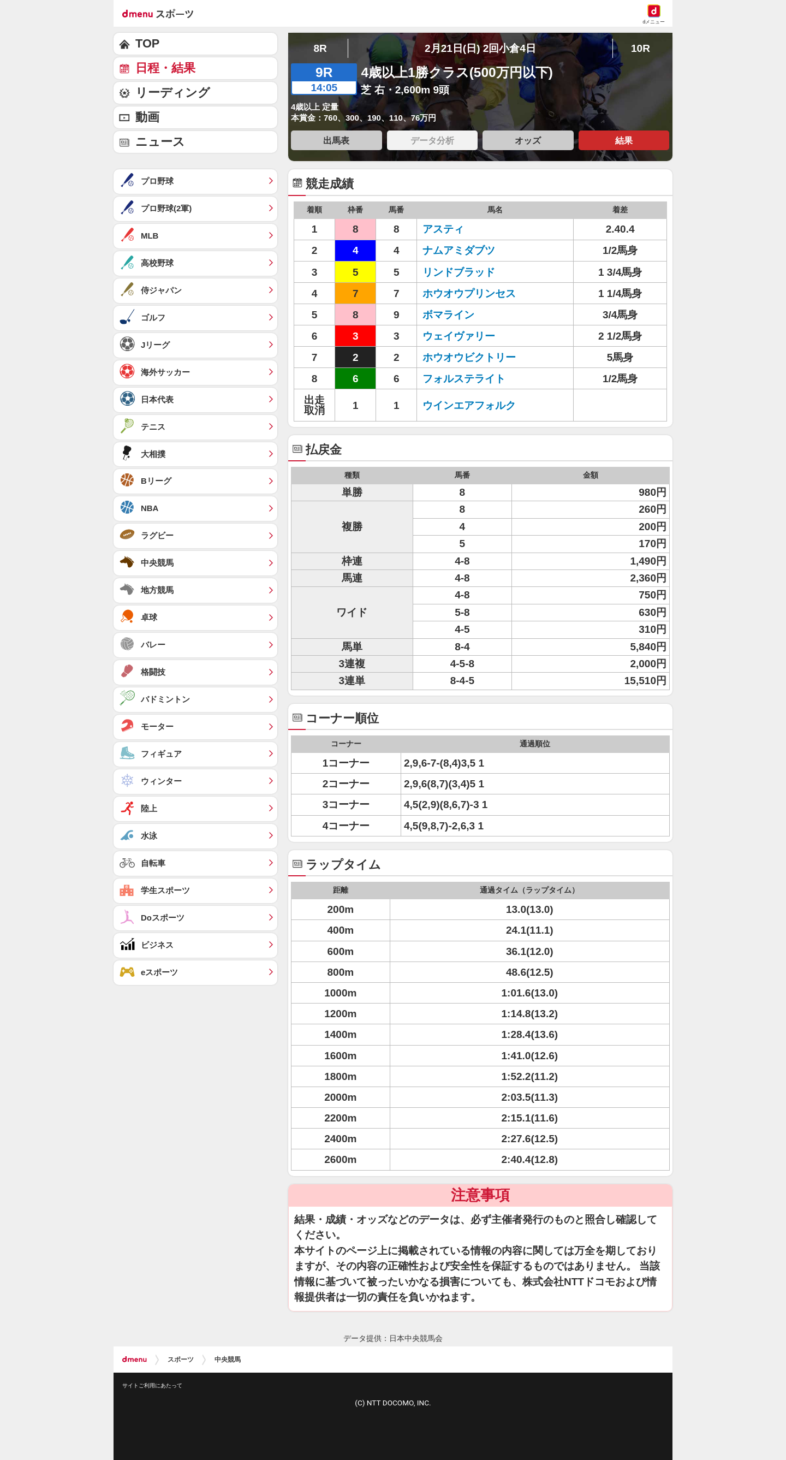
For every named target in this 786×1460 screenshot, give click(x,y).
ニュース (160, 142)
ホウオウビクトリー (469, 357)
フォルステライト (463, 378)
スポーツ (181, 1359)
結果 (624, 140)
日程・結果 (165, 68)
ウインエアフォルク (469, 405)
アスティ (443, 229)
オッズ (528, 140)
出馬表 (336, 140)
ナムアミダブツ (458, 250)
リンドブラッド (458, 272)
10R (640, 48)
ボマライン (448, 315)
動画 (147, 117)
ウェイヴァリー (458, 336)
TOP (147, 43)
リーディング (172, 92)
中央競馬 (228, 1359)
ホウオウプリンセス (469, 293)
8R (319, 48)
